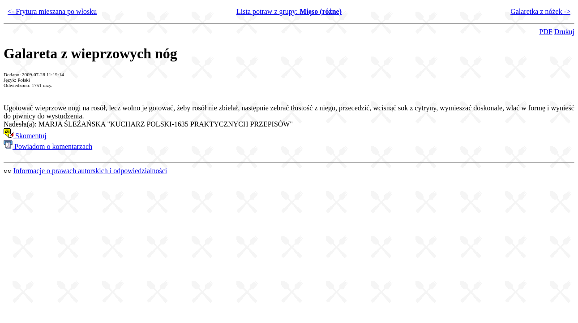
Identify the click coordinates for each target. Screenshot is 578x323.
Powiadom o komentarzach (48, 146)
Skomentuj (25, 136)
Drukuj (564, 31)
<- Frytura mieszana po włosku (52, 11)
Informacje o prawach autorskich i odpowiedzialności (90, 171)
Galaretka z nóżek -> (540, 11)
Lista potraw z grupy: (289, 11)
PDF (545, 31)
